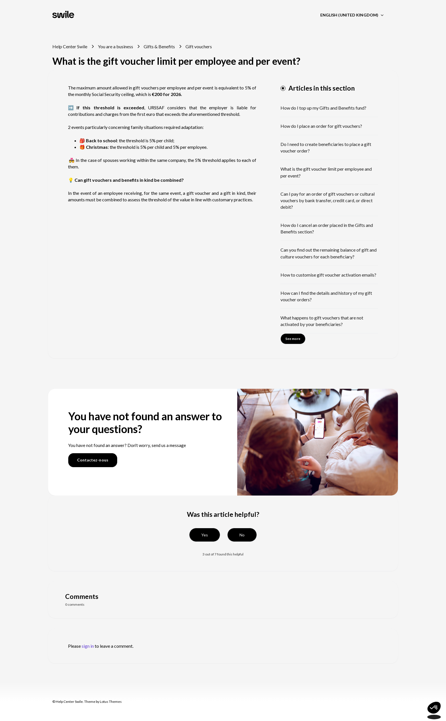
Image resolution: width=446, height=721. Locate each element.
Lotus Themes (111, 701)
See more (293, 339)
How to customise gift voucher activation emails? (328, 274)
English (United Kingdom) (349, 14)
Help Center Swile (69, 46)
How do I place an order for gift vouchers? (321, 126)
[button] (204, 535)
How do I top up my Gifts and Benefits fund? (323, 107)
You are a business (115, 46)
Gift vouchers (198, 46)
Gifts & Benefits (159, 46)
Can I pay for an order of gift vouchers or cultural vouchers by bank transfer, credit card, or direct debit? (327, 200)
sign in (88, 646)
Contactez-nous (92, 459)
